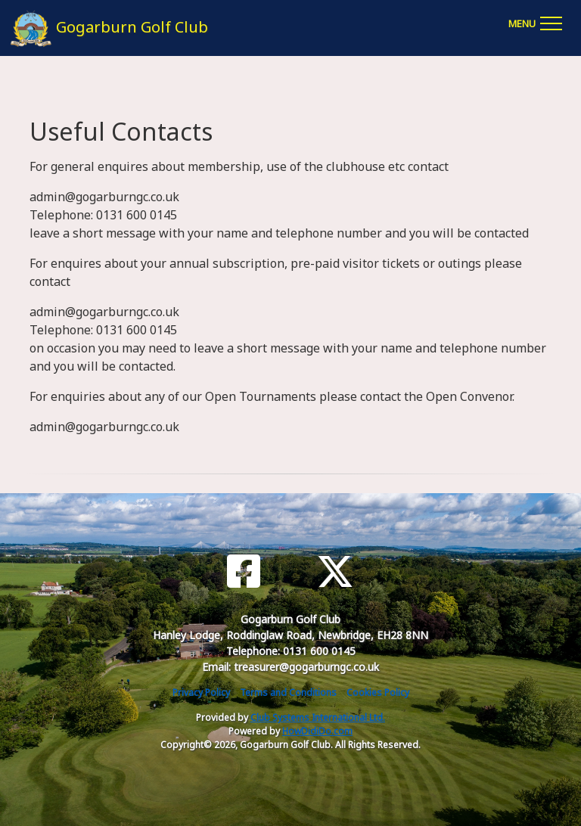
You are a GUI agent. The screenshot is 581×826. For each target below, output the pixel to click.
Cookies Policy (377, 692)
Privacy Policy (201, 692)
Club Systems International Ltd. (317, 717)
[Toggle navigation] (534, 21)
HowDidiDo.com (317, 731)
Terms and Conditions (288, 692)
